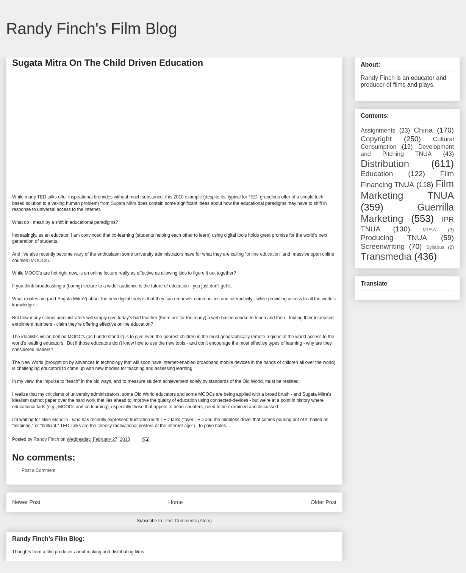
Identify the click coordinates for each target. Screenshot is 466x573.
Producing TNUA (394, 238)
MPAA (429, 230)
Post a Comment (38, 470)
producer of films (383, 84)
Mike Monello (54, 419)
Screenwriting (383, 246)
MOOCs (39, 260)
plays (426, 84)
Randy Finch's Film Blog (91, 28)
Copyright (376, 139)
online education (263, 254)
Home (175, 502)
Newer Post (26, 502)
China (423, 130)
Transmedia (386, 256)
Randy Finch (378, 78)
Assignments (378, 130)
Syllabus (435, 247)
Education (377, 174)
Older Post (323, 502)
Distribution (385, 163)
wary (78, 254)
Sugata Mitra (123, 203)
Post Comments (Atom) (188, 520)
